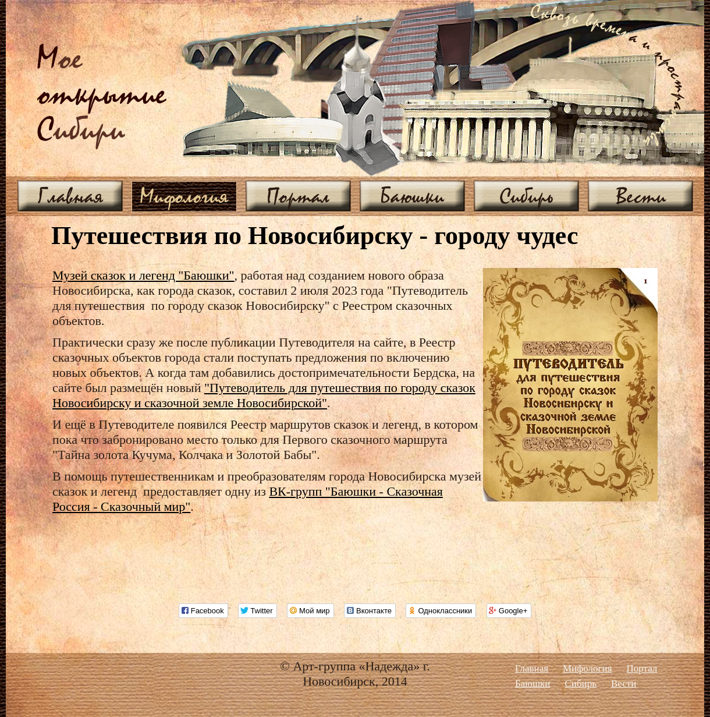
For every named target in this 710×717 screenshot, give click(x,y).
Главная (70, 195)
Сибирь (526, 195)
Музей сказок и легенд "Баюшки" (143, 275)
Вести (641, 195)
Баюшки (412, 195)
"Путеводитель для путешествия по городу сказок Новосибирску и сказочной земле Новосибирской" (263, 395)
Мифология (184, 195)
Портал (298, 195)
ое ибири (101, 95)
